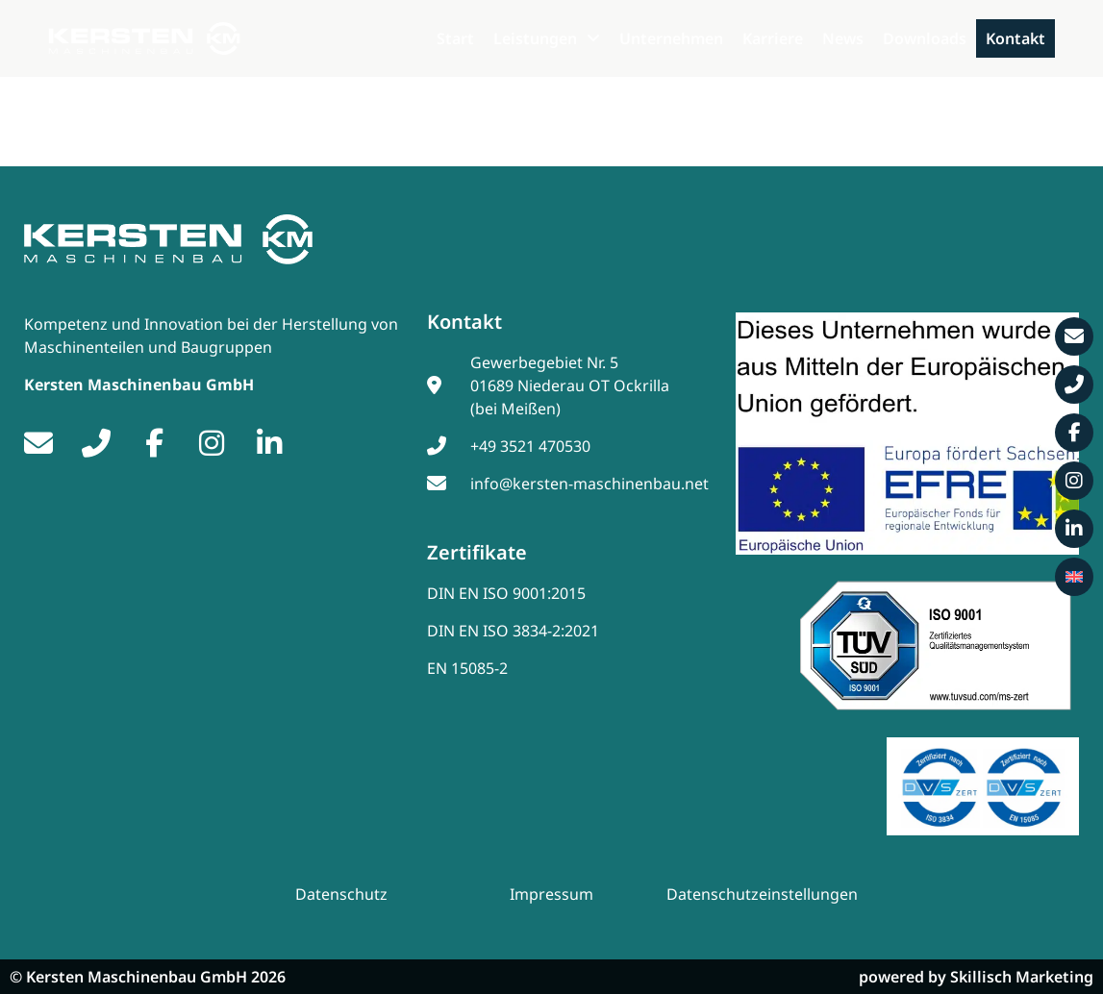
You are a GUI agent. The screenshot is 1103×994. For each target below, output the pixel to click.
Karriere (772, 38)
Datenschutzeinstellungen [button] (762, 895)
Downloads (924, 38)
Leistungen (546, 38)
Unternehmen (671, 38)
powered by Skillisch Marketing (976, 976)
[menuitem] (1074, 577)
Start (455, 38)
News (843, 38)
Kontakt (1015, 38)
